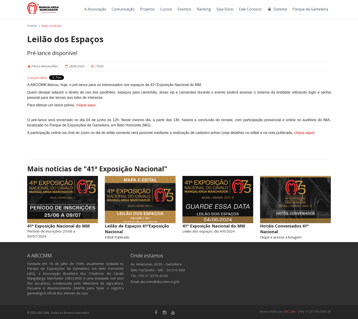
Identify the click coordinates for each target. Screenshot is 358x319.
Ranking (204, 9)
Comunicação (123, 9)
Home (32, 25)
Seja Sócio (225, 9)
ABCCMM (289, 312)
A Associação (95, 9)
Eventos (184, 9)
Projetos (147, 9)
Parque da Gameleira (310, 9)
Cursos (166, 9)
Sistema (277, 9)
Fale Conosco (250, 9)
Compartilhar (37, 77)
